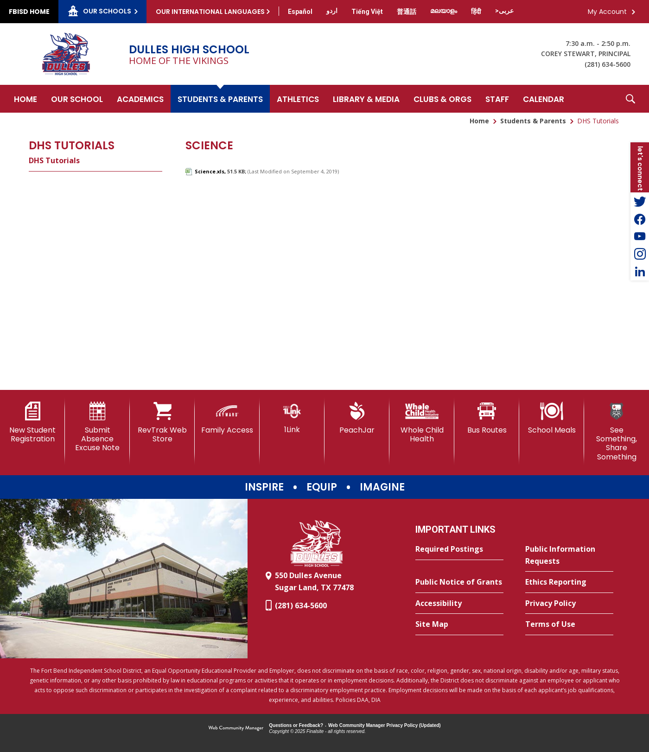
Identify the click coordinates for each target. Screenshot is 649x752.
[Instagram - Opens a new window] (639, 254)
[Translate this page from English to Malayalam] (444, 10)
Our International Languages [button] (210, 11)
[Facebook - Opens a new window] (639, 218)
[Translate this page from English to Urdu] (332, 10)
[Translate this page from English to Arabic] (504, 10)
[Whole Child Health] (422, 422)
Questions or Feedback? (296, 725)
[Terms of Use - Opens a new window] (569, 624)
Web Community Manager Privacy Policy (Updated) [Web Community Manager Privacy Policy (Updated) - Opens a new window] (384, 725)
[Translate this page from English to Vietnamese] (367, 11)
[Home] (25, 99)
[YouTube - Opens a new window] (639, 236)
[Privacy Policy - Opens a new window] (569, 603)
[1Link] (292, 418)
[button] (630, 99)
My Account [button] (607, 11)
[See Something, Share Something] (616, 431)
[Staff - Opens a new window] (497, 99)
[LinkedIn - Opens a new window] (639, 271)
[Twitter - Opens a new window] (639, 201)
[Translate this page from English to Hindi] (476, 11)
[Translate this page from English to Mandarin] (406, 11)
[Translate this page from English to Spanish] (300, 11)
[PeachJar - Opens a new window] (357, 418)
